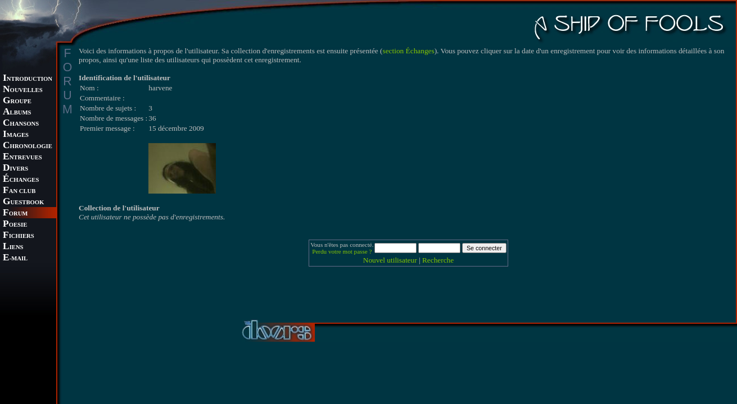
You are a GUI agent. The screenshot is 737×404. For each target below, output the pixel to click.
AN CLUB (19, 191)
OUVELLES (23, 90)
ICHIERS (18, 236)
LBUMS (17, 112)
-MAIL (15, 258)
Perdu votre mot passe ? (342, 251)
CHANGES (21, 180)
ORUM (15, 213)
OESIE (15, 225)
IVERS (15, 169)
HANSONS (21, 124)
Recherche (438, 260)
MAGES (16, 135)
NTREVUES (22, 157)
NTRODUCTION (27, 79)
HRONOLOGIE (27, 146)
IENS (13, 247)
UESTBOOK (23, 202)
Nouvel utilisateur (390, 260)
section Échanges (409, 51)
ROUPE (17, 101)
